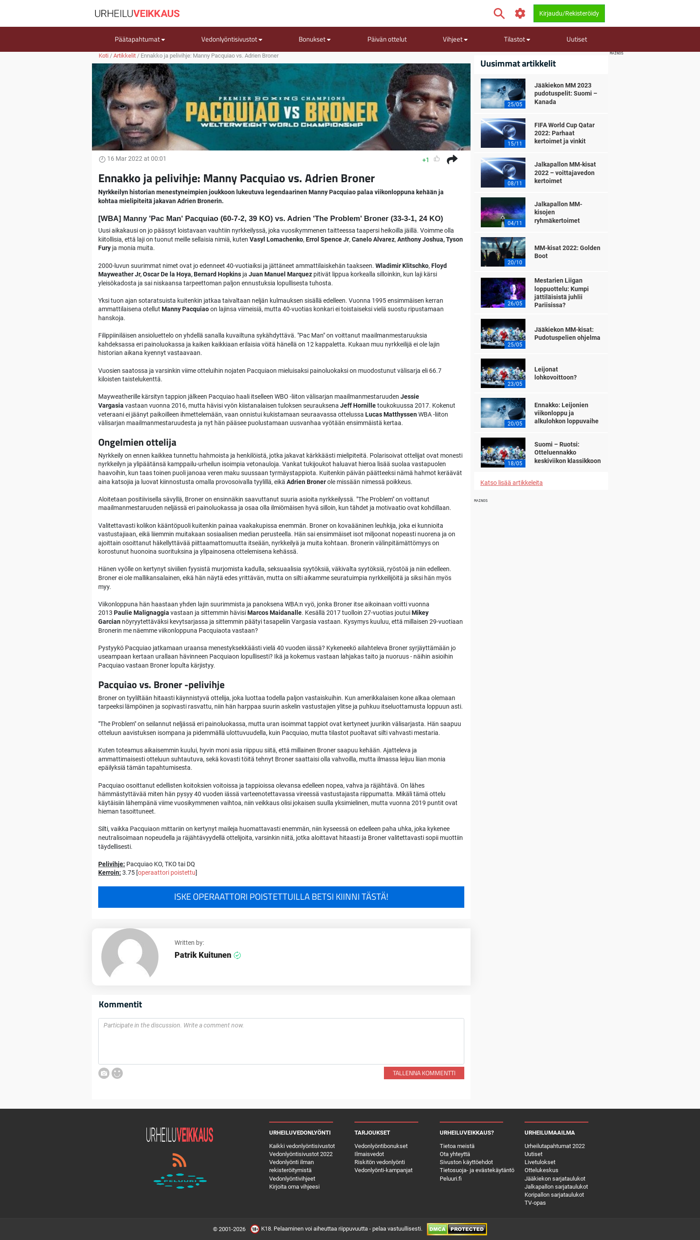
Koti (103, 55)
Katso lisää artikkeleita (511, 482)
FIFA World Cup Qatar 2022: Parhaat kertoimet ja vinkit (564, 133)
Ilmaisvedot (369, 1154)
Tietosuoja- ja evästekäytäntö (477, 1170)
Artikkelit (124, 55)
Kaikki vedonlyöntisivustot (302, 1146)
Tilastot (517, 39)
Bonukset (315, 39)
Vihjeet (455, 39)
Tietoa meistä (457, 1146)
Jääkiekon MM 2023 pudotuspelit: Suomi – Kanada (565, 93)
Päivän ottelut (387, 39)
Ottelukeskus (541, 1170)
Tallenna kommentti (424, 1072)
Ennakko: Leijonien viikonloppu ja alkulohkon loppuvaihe (566, 413)
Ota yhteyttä (455, 1154)
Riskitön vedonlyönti (379, 1162)
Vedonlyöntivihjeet (292, 1178)
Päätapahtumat (140, 39)
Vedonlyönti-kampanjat (383, 1170)
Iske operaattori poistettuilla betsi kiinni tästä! (281, 896)
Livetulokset (540, 1162)
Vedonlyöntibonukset (381, 1146)
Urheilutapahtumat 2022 (555, 1146)
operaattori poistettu (167, 872)
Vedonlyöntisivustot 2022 (301, 1154)
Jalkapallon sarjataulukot (556, 1186)
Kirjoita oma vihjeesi (294, 1186)
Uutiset (577, 39)
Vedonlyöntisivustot (231, 39)
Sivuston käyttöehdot (466, 1162)
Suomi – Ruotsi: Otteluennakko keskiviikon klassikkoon (567, 452)
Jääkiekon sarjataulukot (555, 1178)
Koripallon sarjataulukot (554, 1194)
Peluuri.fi (451, 1178)
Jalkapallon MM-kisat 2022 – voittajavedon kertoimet (565, 172)
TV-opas (535, 1202)
